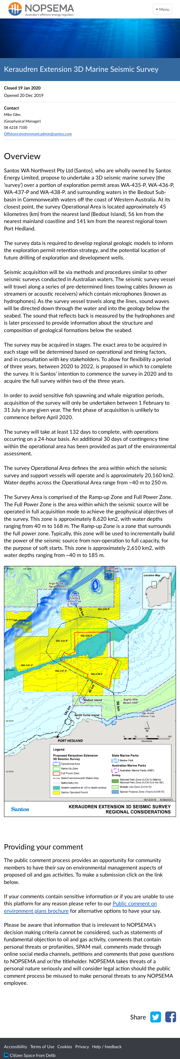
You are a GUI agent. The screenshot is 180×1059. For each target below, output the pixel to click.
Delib (51, 1055)
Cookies (64, 1046)
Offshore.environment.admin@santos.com (38, 133)
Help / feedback (107, 1046)
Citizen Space (22, 1055)
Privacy (82, 1046)
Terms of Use (42, 1046)
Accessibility (15, 1046)
